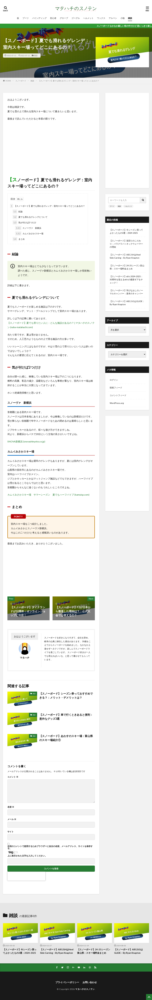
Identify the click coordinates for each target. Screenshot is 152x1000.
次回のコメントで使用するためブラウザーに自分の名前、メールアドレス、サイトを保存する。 (50, 847)
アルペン (113, 18)
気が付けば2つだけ (24, 222)
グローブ (64, 18)
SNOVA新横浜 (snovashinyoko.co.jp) (26, 441)
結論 (18, 211)
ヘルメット (88, 18)
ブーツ (25, 18)
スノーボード (20, 81)
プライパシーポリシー (67, 982)
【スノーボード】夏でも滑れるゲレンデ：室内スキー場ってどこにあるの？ (69, 81)
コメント (12, 777)
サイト (10, 832)
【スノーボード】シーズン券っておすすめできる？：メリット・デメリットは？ (66, 695)
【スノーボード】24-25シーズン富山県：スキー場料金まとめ (127, 267)
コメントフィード (118, 395)
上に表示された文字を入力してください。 (27, 856)
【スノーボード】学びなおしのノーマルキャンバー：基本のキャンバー (126, 292)
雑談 (130, 18)
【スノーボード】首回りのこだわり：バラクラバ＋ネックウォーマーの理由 (126, 243)
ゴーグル (75, 18)
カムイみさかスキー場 (29, 233)
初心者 (53, 18)
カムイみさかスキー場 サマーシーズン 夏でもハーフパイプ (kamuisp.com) (48, 494)
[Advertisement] (51, 145)
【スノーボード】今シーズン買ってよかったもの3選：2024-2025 (126, 231)
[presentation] (26, 876)
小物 (122, 18)
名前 (10, 807)
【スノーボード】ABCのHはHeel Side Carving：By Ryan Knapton (125, 256)
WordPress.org (117, 403)
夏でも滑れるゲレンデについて (30, 217)
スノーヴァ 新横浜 (28, 228)
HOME (8, 81)
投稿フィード (116, 387)
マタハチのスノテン (85, 989)
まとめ (19, 239)
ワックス (101, 18)
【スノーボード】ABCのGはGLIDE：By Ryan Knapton (127, 303)
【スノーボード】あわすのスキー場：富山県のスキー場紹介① (66, 738)
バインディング (39, 18)
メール (11, 819)
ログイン (114, 380)
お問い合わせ (90, 982)
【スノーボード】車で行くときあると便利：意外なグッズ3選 (66, 716)
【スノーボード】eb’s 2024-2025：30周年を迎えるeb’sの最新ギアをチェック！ (126, 279)
